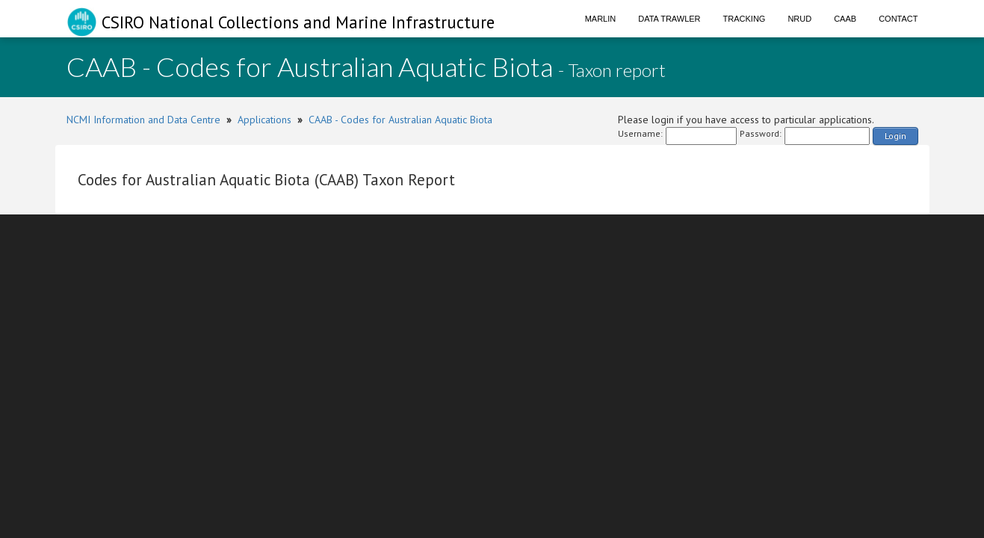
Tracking (744, 18)
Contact (898, 18)
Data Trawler (669, 18)
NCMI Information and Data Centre (143, 119)
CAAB (845, 18)
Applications (264, 119)
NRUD (799, 18)
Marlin (600, 18)
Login (895, 135)
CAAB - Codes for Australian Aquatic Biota (400, 119)
